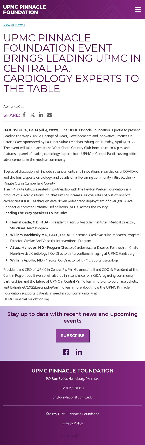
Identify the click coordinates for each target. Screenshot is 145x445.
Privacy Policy (72, 423)
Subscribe (72, 335)
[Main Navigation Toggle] (138, 9)
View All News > (14, 25)
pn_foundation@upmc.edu (72, 397)
